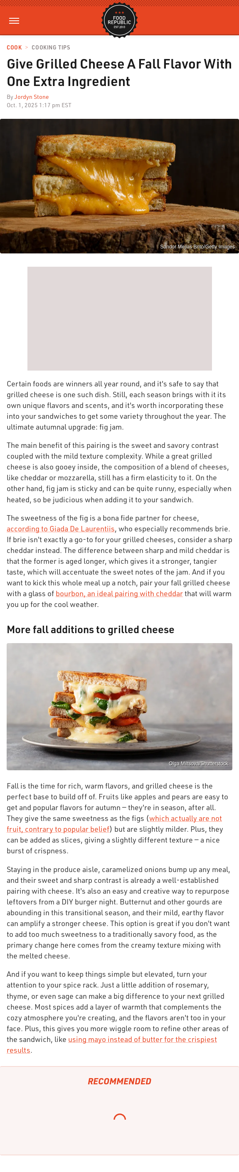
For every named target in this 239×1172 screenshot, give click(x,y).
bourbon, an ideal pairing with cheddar (119, 593)
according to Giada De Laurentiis (61, 528)
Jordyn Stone (32, 96)
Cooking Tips (51, 47)
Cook (14, 47)
